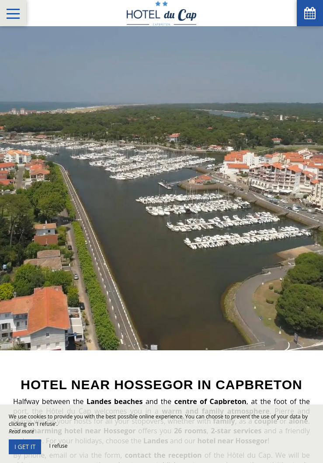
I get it (24, 446)
